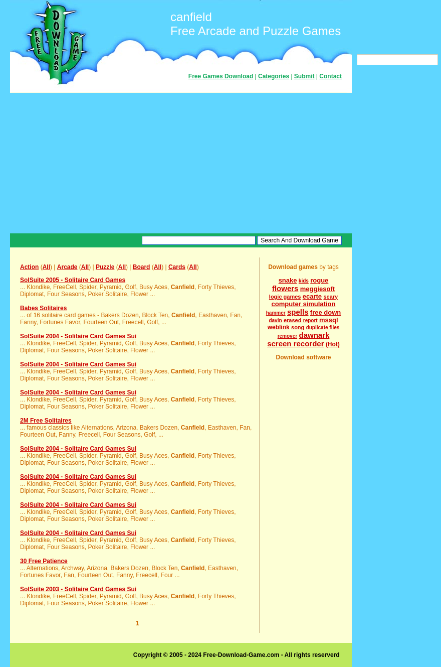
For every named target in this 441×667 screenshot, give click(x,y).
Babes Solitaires (43, 308)
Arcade (67, 267)
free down (325, 312)
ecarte (312, 296)
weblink (279, 327)
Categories (273, 76)
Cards (176, 267)
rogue (319, 280)
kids (304, 281)
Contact (330, 76)
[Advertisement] (181, 163)
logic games (285, 297)
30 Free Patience (44, 561)
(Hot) (333, 344)
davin (275, 320)
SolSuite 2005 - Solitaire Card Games (72, 280)
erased (292, 320)
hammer (276, 313)
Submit (304, 76)
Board (141, 267)
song (297, 327)
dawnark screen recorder (298, 339)
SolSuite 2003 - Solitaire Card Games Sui (78, 589)
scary (330, 297)
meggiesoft (317, 289)
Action (29, 267)
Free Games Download (220, 76)
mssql (328, 320)
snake (288, 280)
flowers (285, 288)
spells (298, 312)
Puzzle (105, 267)
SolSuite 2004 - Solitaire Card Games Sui (78, 336)
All (46, 267)
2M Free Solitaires (46, 420)
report (310, 320)
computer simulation (304, 304)
